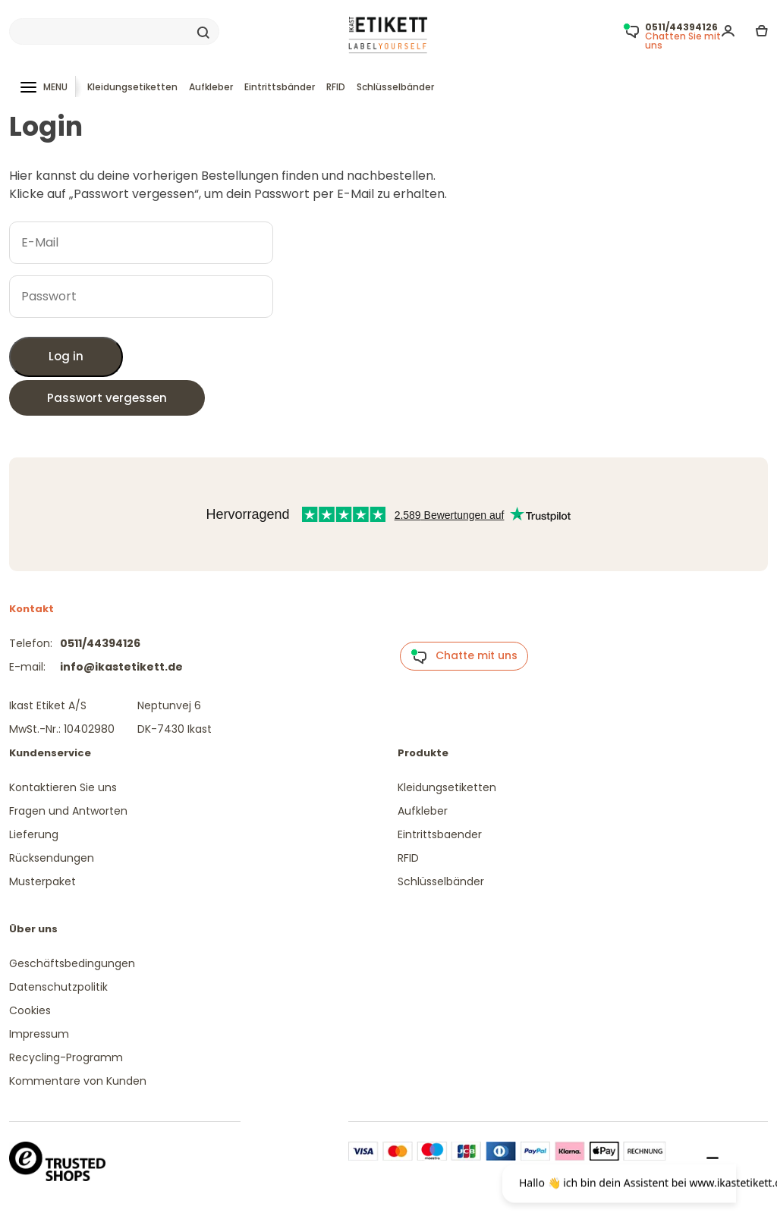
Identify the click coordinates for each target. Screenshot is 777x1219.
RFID (335, 86)
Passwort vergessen (107, 398)
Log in (66, 356)
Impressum (39, 1033)
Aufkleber (211, 86)
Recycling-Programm (66, 1057)
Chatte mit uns (464, 656)
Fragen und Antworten (68, 810)
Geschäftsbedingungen (72, 963)
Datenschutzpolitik (58, 986)
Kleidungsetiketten (132, 86)
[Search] (114, 32)
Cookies (30, 1010)
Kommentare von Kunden (77, 1081)
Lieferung (33, 834)
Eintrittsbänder (279, 86)
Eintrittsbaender (440, 834)
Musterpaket (42, 881)
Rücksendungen (51, 858)
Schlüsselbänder (395, 86)
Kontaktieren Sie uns (63, 787)
